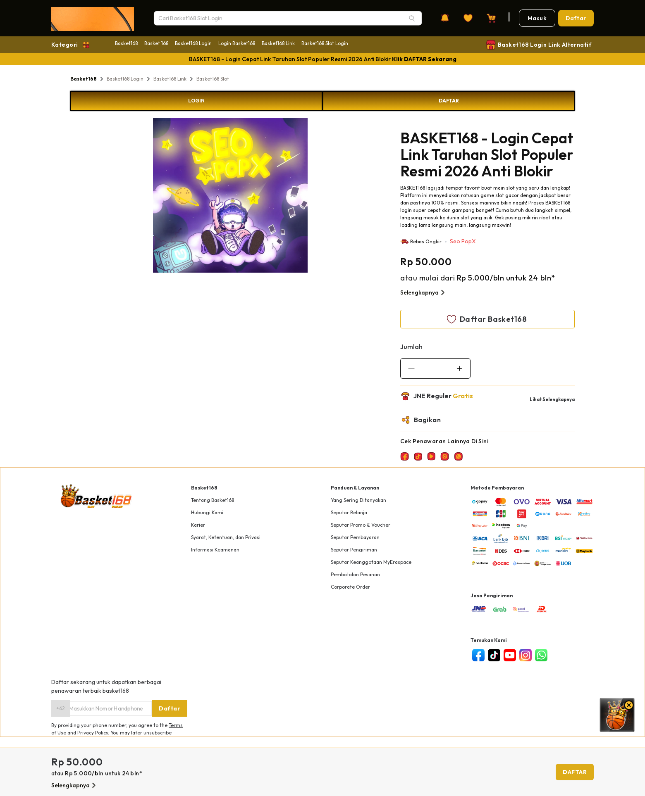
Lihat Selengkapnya (552, 399)
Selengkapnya (423, 292)
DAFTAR (449, 100)
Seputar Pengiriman (354, 550)
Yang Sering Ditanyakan (358, 500)
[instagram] (525, 655)
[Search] (411, 18)
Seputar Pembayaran (355, 537)
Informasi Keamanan (215, 550)
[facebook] (478, 655)
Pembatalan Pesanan (355, 574)
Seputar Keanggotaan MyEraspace (371, 562)
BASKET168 (412, 188)
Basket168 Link (278, 43)
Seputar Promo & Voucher (360, 525)
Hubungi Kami (207, 512)
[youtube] (510, 655)
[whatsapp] (541, 655)
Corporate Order (350, 587)
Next (314, 196)
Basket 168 (156, 43)
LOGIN (196, 100)
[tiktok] (494, 655)
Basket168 (126, 43)
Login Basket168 (236, 43)
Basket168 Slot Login (324, 43)
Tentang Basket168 (212, 500)
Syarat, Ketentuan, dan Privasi (225, 537)
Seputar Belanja (349, 512)
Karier (198, 525)
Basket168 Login (193, 43)
